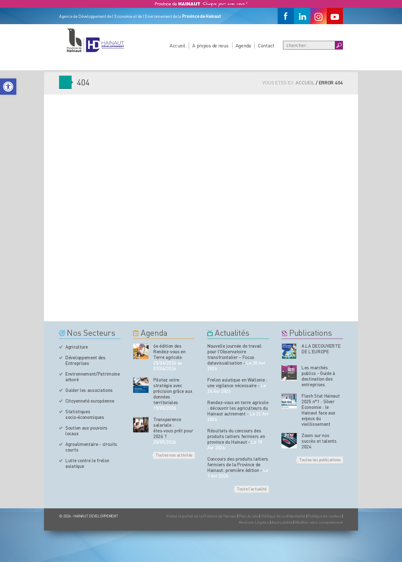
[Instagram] (318, 16)
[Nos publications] (289, 351)
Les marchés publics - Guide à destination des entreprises (318, 376)
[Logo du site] (95, 40)
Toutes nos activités (174, 455)
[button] (8, 86)
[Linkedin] (302, 16)
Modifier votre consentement (319, 522)
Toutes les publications (320, 459)
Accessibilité (281, 522)
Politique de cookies (324, 516)
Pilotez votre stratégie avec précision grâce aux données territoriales (172, 391)
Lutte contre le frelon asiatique (87, 463)
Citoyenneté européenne (89, 401)
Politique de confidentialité (283, 516)
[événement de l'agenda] (141, 351)
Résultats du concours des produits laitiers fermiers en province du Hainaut (236, 436)
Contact (266, 45)
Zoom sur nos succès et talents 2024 (319, 441)
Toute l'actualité (252, 488)
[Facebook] (286, 16)
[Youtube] (335, 16)
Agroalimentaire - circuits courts (91, 447)
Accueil (177, 45)
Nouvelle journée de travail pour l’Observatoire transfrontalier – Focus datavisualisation (234, 354)
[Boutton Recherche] (339, 45)
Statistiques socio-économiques (84, 414)
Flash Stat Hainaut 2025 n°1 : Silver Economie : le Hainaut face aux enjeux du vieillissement (321, 410)
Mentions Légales (254, 522)
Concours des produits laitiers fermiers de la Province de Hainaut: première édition (237, 464)
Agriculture (76, 347)
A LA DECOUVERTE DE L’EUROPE (321, 349)
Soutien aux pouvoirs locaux (86, 430)
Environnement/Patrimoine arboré (92, 377)
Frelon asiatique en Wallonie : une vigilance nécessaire (237, 382)
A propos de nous (210, 45)
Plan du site (248, 516)
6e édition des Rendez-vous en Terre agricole (169, 351)
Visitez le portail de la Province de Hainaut (201, 516)
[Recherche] (309, 45)
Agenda (243, 45)
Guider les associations (89, 390)
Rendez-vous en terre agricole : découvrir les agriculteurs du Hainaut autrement (237, 408)
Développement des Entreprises (85, 360)
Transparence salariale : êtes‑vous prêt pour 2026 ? (173, 427)
